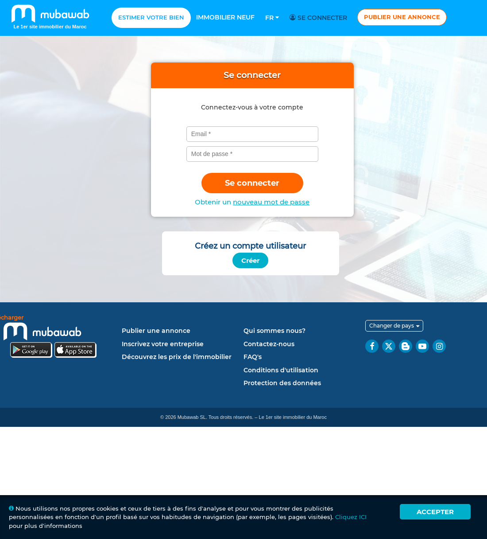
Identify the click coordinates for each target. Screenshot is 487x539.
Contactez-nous (269, 344)
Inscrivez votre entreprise (163, 344)
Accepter (435, 512)
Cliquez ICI (351, 516)
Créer (250, 260)
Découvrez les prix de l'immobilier (177, 357)
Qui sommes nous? (274, 331)
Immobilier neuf (225, 17)
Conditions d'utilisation (281, 370)
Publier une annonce (402, 16)
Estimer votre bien (151, 17)
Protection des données (282, 383)
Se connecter (320, 18)
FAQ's (253, 357)
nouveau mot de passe (271, 202)
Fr (272, 18)
